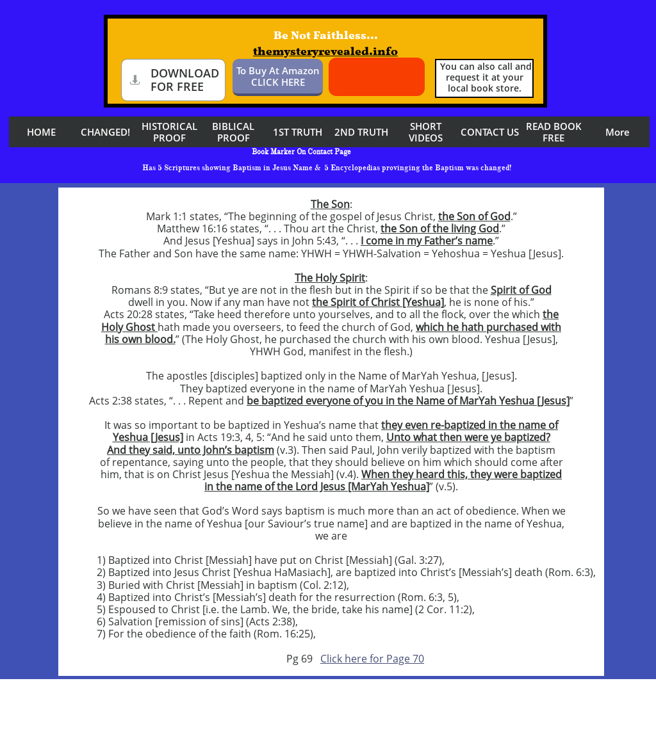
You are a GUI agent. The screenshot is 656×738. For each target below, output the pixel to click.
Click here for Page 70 (372, 659)
